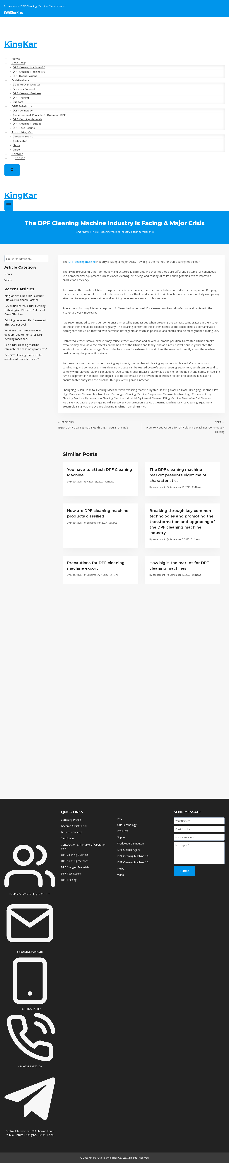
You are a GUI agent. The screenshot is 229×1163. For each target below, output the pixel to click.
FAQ (119, 818)
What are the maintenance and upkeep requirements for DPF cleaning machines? (23, 334)
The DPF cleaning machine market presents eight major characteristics (177, 475)
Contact (17, 154)
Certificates (20, 140)
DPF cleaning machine (82, 261)
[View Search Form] (12, 170)
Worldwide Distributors (131, 843)
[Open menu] (8, 205)
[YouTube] (14, 13)
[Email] (21, 13)
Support (18, 102)
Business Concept (24, 89)
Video (16, 149)
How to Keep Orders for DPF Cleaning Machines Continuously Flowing (184, 426)
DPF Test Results (24, 128)
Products (122, 831)
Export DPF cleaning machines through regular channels (98, 424)
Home (15, 58)
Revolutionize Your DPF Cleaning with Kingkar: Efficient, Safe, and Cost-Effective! (25, 310)
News (16, 145)
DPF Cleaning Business (27, 93)
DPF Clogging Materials (27, 119)
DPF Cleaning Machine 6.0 (29, 67)
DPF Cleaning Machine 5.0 (29, 71)
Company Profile (23, 136)
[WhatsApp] (18, 13)
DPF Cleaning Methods (27, 123)
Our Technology (23, 110)
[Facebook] (5, 13)
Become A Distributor (26, 84)
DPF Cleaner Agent (25, 76)
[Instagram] (11, 13)
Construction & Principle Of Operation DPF (39, 114)
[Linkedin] (8, 13)
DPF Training (21, 97)
